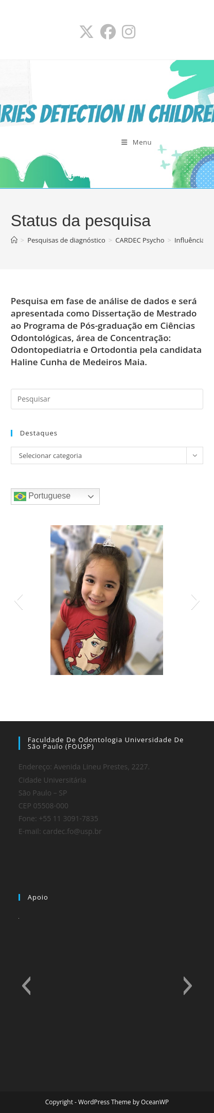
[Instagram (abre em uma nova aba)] (128, 32)
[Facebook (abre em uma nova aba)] (108, 32)
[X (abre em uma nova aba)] (86, 32)
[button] (18, 600)
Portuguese (42, 496)
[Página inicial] (14, 240)
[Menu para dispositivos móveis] (136, 142)
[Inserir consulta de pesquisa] (107, 399)
